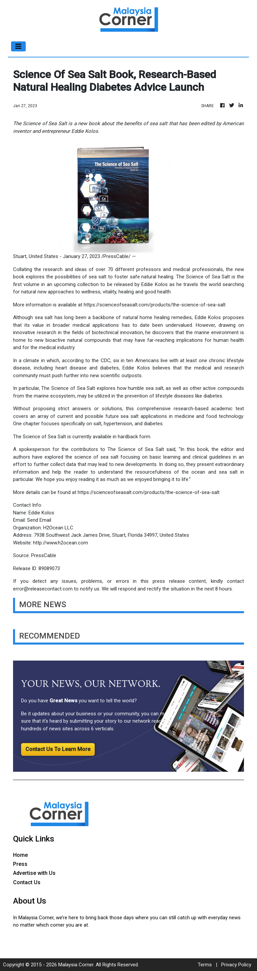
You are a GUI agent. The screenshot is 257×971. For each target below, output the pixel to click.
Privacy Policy (236, 965)
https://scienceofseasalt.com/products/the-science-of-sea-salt (155, 305)
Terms (205, 965)
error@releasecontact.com (43, 589)
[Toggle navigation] (18, 46)
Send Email (39, 520)
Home (20, 855)
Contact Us (26, 882)
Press (20, 864)
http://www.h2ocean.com (60, 543)
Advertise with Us (34, 873)
